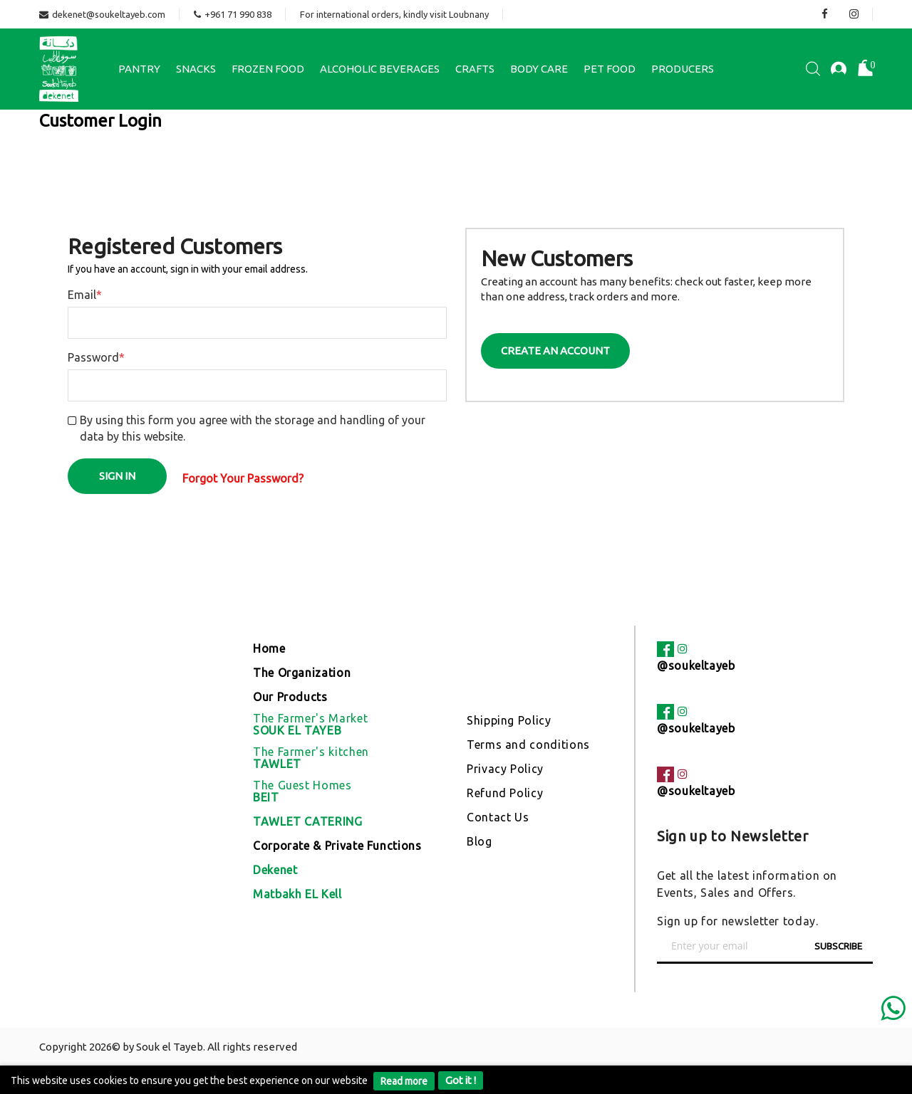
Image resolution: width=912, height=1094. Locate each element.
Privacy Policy (505, 768)
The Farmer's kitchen (311, 758)
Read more (404, 1081)
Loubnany (469, 14)
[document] (456, 1079)
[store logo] (58, 69)
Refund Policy (505, 793)
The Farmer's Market (310, 724)
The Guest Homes (302, 791)
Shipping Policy (509, 720)
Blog (479, 841)
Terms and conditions (528, 744)
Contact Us (498, 817)
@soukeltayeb (696, 665)
